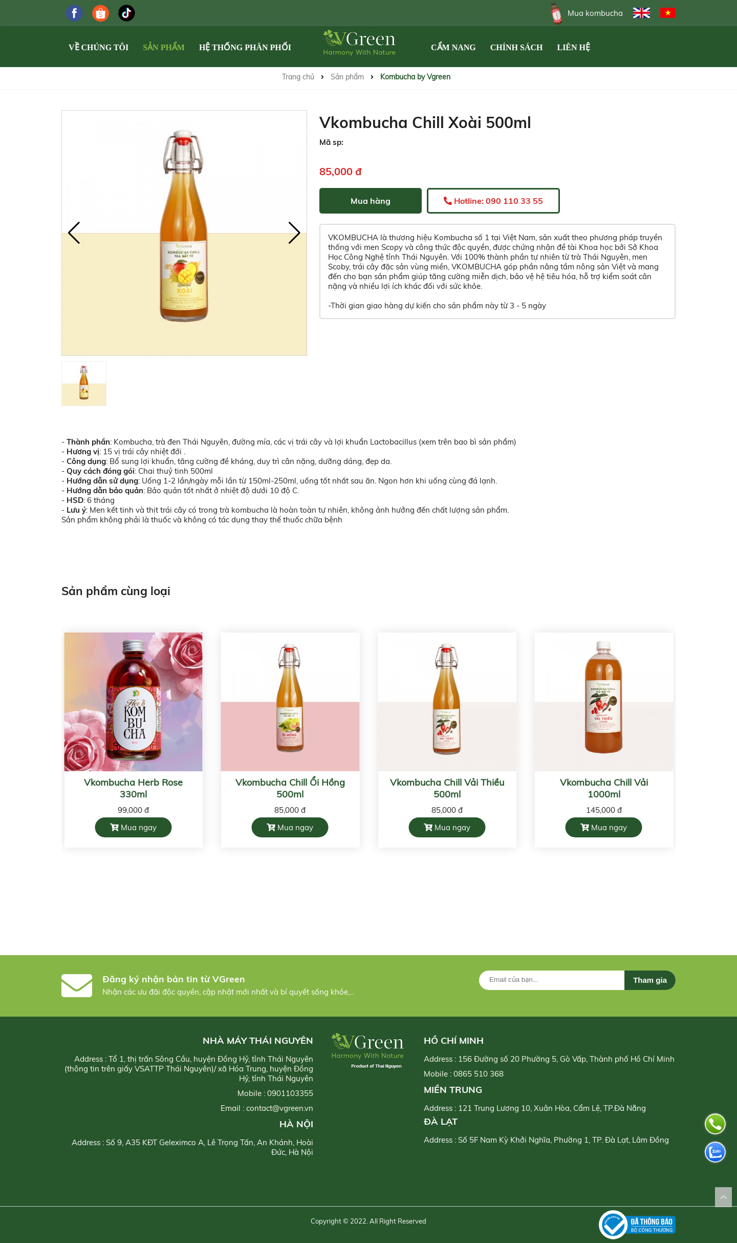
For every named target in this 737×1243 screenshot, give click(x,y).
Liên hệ (573, 47)
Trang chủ (298, 76)
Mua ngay (133, 827)
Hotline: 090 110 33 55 (493, 201)
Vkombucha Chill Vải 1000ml (604, 788)
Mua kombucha (585, 13)
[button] (294, 233)
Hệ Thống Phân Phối (245, 47)
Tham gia (650, 980)
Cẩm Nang (453, 47)
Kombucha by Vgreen (415, 76)
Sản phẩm (164, 47)
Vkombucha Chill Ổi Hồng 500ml (290, 788)
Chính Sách (516, 47)
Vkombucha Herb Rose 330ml (133, 788)
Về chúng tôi (98, 47)
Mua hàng (371, 201)
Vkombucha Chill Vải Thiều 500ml (447, 788)
